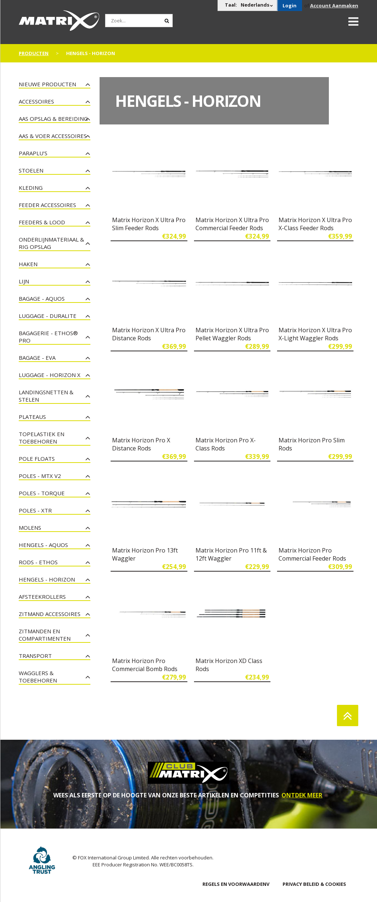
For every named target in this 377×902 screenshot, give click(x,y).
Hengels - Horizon (47, 579)
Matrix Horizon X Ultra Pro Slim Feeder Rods (149, 224)
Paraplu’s (33, 153)
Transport (35, 655)
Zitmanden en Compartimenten (45, 634)
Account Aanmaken (334, 5)
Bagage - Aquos (42, 298)
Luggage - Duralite (47, 315)
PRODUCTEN (34, 53)
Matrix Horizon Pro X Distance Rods (141, 444)
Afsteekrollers (42, 596)
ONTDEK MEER (301, 795)
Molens (30, 527)
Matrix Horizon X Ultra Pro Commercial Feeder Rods (232, 224)
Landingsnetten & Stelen (46, 395)
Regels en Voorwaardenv (235, 884)
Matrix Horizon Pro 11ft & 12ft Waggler (231, 554)
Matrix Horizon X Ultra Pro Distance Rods (149, 334)
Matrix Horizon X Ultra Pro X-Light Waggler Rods (315, 334)
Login (290, 5)
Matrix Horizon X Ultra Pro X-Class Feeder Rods (315, 224)
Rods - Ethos (38, 562)
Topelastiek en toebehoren (41, 437)
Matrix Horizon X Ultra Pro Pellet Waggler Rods (232, 334)
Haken (28, 264)
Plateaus (32, 416)
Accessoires (36, 101)
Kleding (31, 187)
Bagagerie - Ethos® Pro (48, 336)
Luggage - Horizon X (49, 374)
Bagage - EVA (37, 357)
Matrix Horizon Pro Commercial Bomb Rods (144, 665)
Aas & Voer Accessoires (53, 136)
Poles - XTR (35, 510)
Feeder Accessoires (47, 205)
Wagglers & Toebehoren (38, 676)
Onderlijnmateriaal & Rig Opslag (51, 243)
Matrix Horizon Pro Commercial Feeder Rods (312, 554)
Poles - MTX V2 (40, 475)
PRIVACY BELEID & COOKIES (314, 884)
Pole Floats (37, 458)
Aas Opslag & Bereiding (53, 118)
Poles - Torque (42, 493)
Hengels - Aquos (43, 544)
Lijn (24, 281)
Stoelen (31, 170)
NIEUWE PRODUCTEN (47, 84)
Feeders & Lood (42, 222)
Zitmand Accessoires (49, 613)
